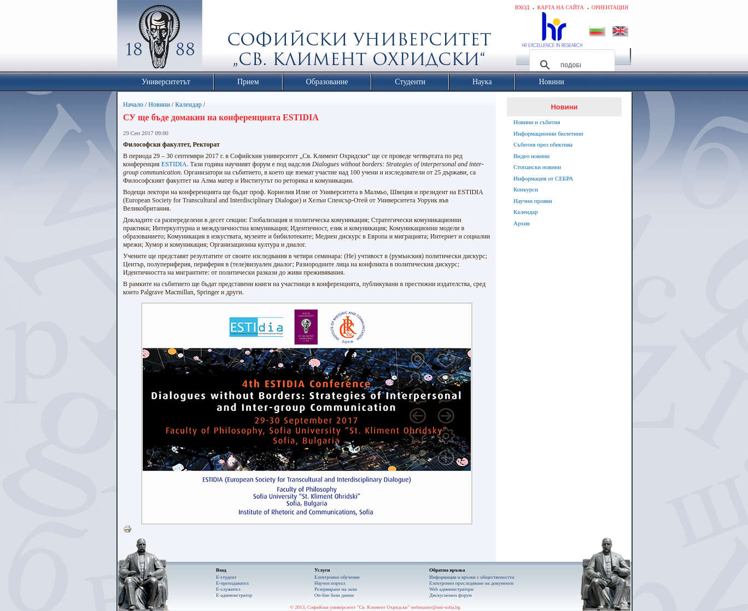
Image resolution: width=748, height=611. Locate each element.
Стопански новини (537, 167)
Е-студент (226, 577)
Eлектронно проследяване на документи (471, 583)
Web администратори (451, 589)
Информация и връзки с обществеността (471, 577)
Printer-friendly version (130, 529)
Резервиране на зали (335, 589)
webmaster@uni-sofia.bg (435, 607)
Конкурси (525, 189)
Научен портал (329, 583)
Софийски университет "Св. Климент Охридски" (221, 38)
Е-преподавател (232, 583)
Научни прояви (532, 200)
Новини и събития (536, 122)
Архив (521, 223)
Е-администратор (234, 595)
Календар (188, 104)
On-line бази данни (334, 595)
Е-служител (228, 589)
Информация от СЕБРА (543, 178)
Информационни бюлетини (548, 133)
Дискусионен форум (450, 595)
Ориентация (610, 7)
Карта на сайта (560, 7)
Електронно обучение (337, 577)
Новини (159, 104)
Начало (133, 104)
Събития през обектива (542, 144)
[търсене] (570, 65)
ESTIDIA (174, 164)
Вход (522, 7)
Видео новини (531, 156)
